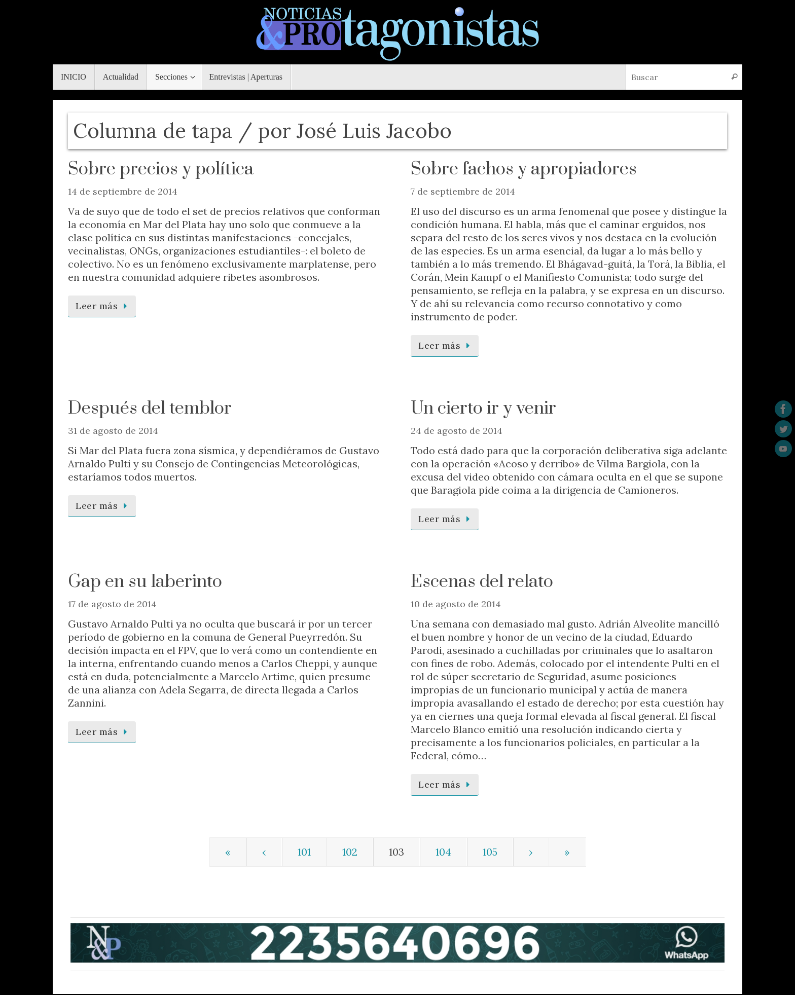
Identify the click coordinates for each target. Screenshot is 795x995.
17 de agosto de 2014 (112, 604)
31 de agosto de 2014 (113, 430)
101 (304, 851)
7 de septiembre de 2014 (463, 191)
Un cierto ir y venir (483, 408)
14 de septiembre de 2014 (122, 191)
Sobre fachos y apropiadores (524, 169)
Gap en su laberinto (145, 582)
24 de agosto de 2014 (456, 430)
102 (349, 851)
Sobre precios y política (161, 169)
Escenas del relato (482, 582)
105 (490, 851)
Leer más (104, 306)
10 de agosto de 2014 (456, 604)
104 (443, 851)
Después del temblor (150, 408)
